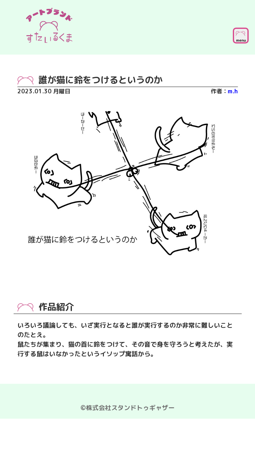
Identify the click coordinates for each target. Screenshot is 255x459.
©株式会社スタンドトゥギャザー (127, 407)
